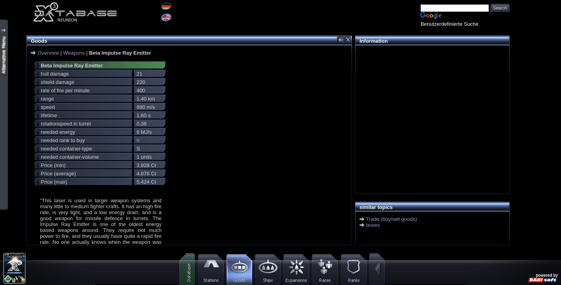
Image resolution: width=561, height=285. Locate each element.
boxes (373, 225)
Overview (48, 53)
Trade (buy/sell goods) (391, 219)
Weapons (74, 53)
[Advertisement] (430, 105)
